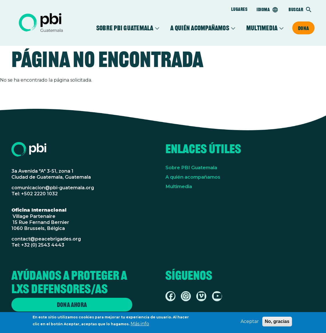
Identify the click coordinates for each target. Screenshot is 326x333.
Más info (140, 325)
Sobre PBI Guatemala (124, 28)
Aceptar (250, 323)
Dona (303, 28)
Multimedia (261, 28)
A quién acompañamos (199, 28)
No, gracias (277, 322)
